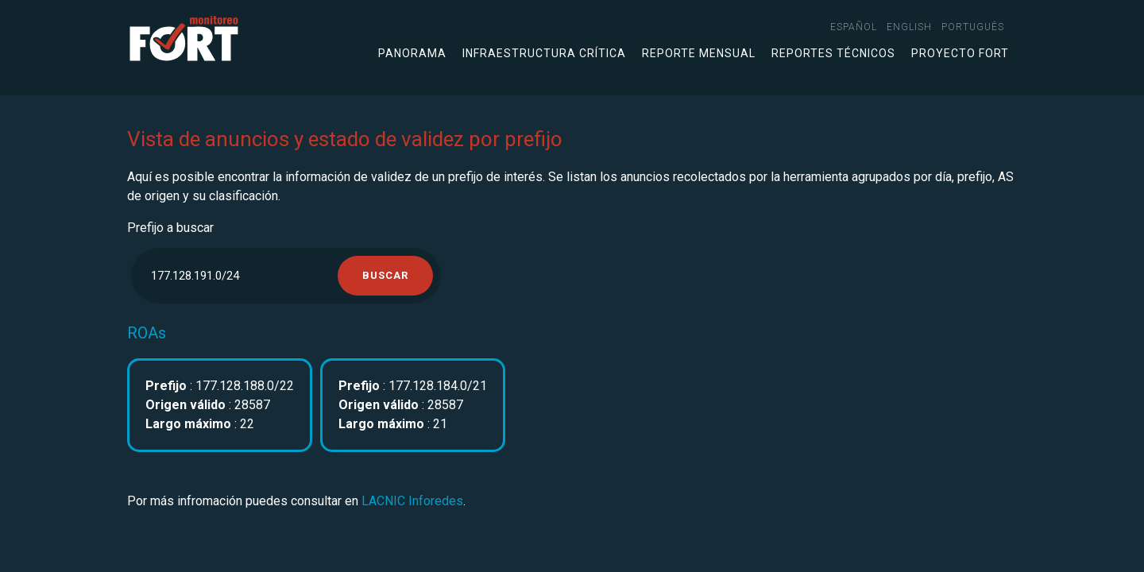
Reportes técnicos (833, 53)
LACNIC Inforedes (412, 500)
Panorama (412, 53)
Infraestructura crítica (544, 53)
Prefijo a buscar (170, 227)
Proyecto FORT (960, 53)
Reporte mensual (699, 53)
